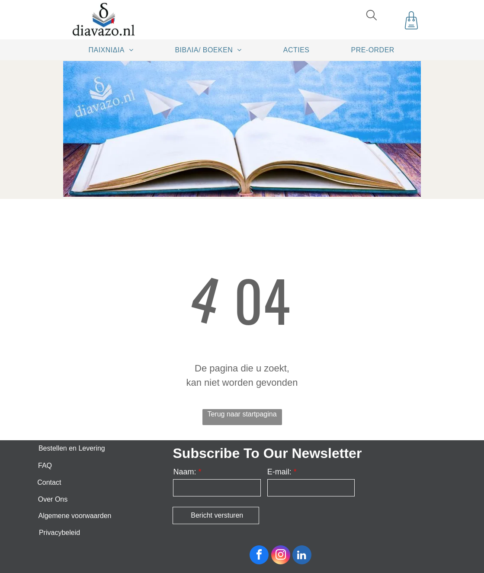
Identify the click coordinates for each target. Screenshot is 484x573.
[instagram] (280, 556)
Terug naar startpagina (241, 414)
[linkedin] (301, 556)
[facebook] (259, 556)
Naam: (184, 471)
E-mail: (279, 471)
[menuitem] (114, 50)
